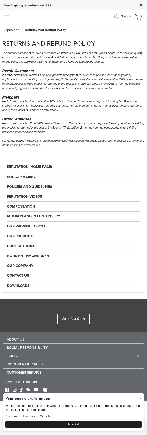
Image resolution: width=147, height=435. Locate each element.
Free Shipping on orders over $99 (27, 5)
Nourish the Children (28, 256)
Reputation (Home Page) (29, 167)
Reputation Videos (24, 196)
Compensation (21, 206)
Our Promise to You (26, 226)
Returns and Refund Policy (33, 216)
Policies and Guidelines (29, 186)
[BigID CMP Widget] (73, 413)
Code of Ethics (21, 246)
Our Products (21, 236)
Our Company (20, 266)
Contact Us (18, 275)
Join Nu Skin (73, 319)
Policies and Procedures (25, 145)
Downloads (18, 285)
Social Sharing (21, 177)
